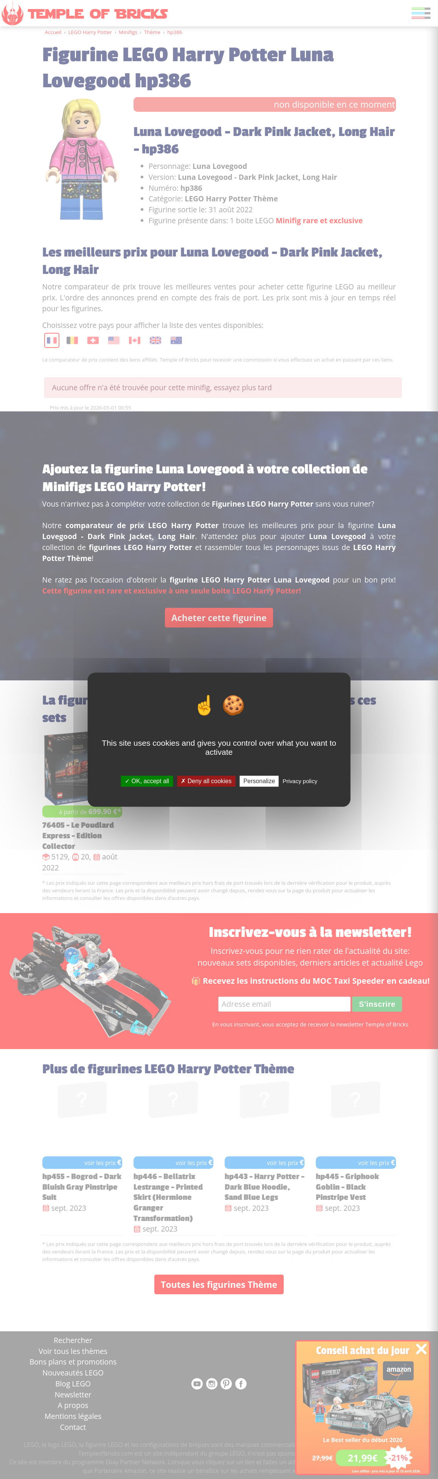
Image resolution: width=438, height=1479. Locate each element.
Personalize (259, 781)
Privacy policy (300, 781)
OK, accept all (147, 781)
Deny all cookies (206, 781)
